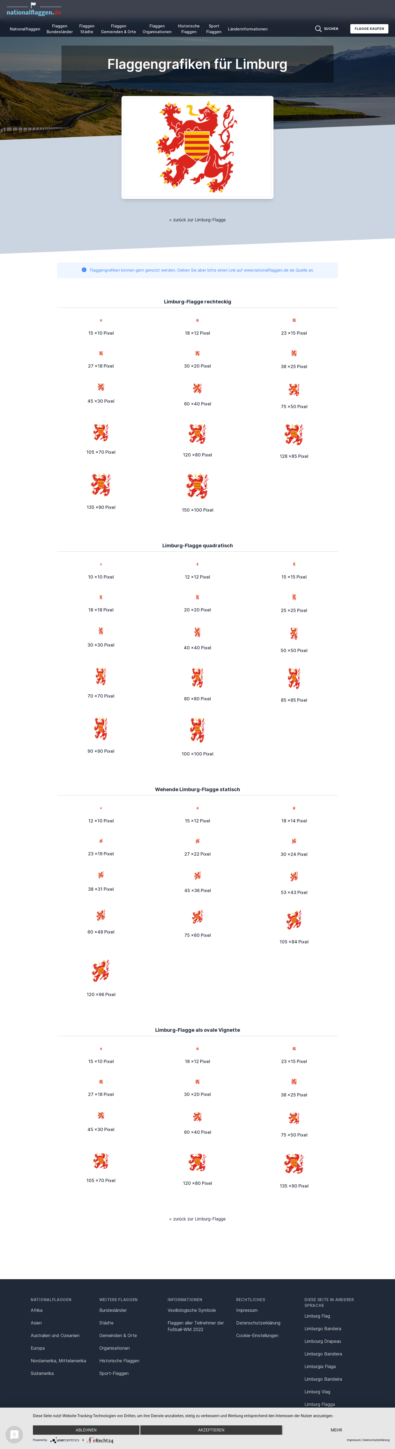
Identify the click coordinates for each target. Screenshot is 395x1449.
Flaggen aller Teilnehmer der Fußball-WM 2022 (196, 1326)
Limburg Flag (317, 1316)
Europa (38, 1348)
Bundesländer (113, 1310)
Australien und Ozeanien (55, 1335)
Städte (106, 1323)
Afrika (37, 1310)
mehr (336, 1430)
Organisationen (114, 1348)
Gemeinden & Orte (118, 1335)
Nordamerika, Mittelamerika (58, 1360)
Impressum (247, 1310)
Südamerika (42, 1373)
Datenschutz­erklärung (258, 1323)
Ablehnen (86, 1430)
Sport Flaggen (213, 29)
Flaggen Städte (86, 29)
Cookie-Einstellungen (257, 1335)
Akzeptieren (211, 1430)
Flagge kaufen (369, 29)
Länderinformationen (247, 29)
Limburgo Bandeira (323, 1379)
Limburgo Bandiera (323, 1354)
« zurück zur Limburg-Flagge (197, 219)
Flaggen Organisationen (157, 29)
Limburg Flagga (319, 1404)
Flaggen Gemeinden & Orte (118, 29)
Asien (36, 1323)
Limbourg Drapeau (322, 1341)
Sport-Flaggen (114, 1373)
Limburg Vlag (317, 1391)
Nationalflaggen (25, 29)
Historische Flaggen (189, 29)
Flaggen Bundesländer (60, 29)
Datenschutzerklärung (376, 1440)
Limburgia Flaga (320, 1366)
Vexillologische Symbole (192, 1310)
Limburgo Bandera (322, 1328)
